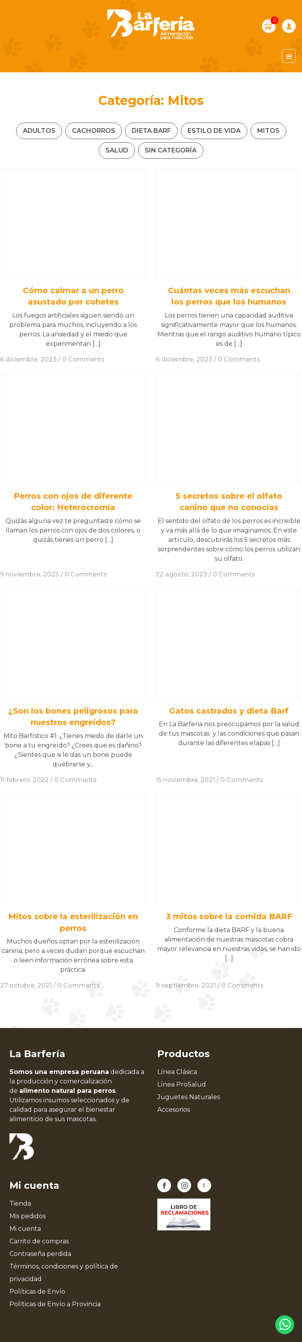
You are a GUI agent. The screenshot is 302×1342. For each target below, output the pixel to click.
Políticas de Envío (37, 1291)
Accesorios (173, 1109)
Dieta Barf (151, 130)
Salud (116, 150)
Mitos (268, 130)
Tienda (20, 1203)
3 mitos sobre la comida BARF (229, 916)
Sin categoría (171, 150)
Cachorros (93, 130)
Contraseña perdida (40, 1254)
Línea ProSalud (181, 1084)
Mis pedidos (27, 1216)
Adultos (39, 130)
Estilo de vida (214, 130)
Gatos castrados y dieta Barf (229, 711)
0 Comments (83, 359)
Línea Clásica (177, 1072)
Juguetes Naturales (188, 1097)
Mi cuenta (25, 1228)
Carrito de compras (39, 1241)
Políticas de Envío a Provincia (55, 1304)
